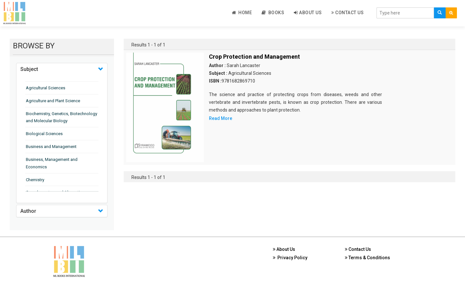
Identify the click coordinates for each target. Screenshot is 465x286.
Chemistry (35, 179)
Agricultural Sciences (45, 87)
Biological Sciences (44, 133)
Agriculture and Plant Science (53, 100)
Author (28, 211)
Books (273, 12)
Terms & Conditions (367, 257)
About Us (308, 12)
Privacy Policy (290, 257)
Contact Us (347, 12)
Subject (29, 69)
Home (242, 12)
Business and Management (51, 146)
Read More (220, 118)
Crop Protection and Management (254, 56)
